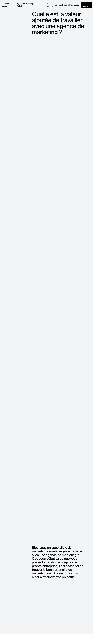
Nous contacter (85, 4)
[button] (77, 5)
